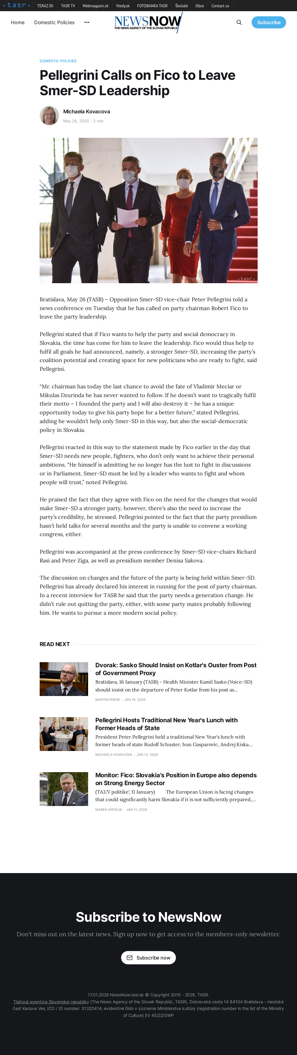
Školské (181, 5)
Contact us (220, 5)
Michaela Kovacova (86, 111)
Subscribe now (148, 958)
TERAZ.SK (45, 5)
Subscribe (269, 22)
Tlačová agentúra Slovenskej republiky (51, 1001)
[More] (86, 22)
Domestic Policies (54, 22)
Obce (200, 5)
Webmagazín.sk (95, 5)
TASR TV (68, 5)
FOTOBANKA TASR (152, 5)
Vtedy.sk (123, 5)
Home (18, 22)
